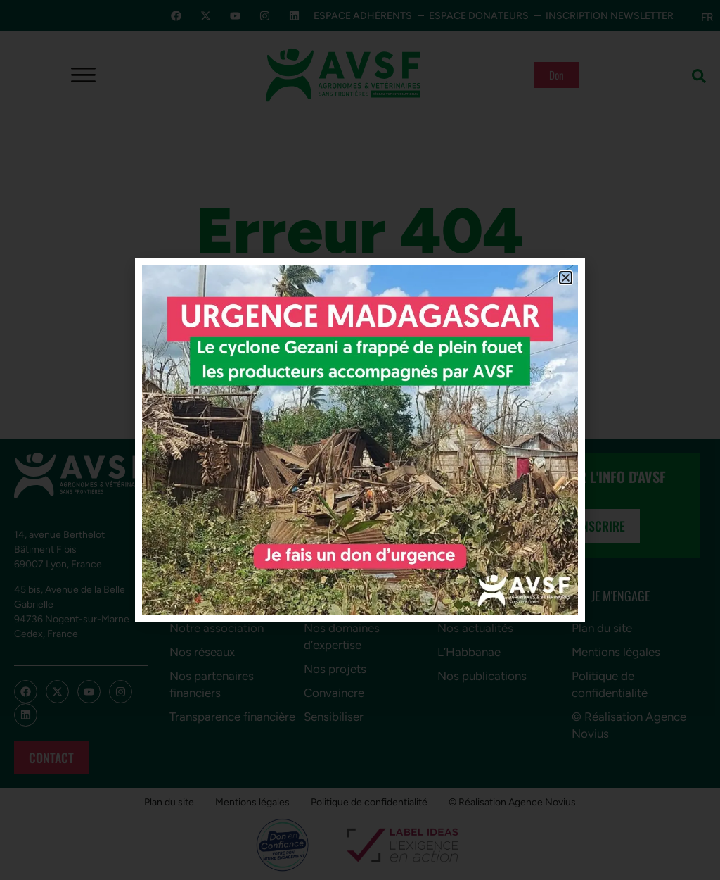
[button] (565, 277)
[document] (360, 440)
